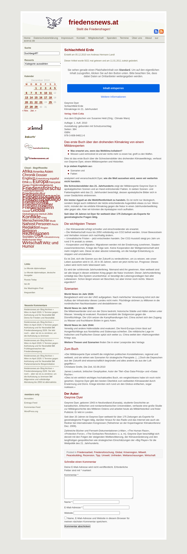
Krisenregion (130, 452)
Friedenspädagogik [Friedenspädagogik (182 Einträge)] (45, 199)
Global (118, 452)
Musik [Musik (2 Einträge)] (53, 221)
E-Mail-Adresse (73, 511)
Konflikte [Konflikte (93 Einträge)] (31, 216)
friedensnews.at (93, 22)
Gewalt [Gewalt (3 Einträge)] (26, 211)
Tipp (98, 455)
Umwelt (106, 455)
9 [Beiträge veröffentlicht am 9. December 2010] (41, 93)
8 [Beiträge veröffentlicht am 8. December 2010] (36, 93)
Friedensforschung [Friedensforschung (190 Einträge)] (44, 188)
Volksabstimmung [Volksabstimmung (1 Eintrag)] (51, 237)
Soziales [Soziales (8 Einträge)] (28, 236)
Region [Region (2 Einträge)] (44, 228)
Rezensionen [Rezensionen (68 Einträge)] (35, 233)
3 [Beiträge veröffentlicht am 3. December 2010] (45, 88)
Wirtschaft (150, 455)
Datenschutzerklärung (46, 38)
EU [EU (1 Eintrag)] (30, 182)
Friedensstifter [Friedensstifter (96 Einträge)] (37, 204)
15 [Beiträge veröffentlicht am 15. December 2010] (36, 97)
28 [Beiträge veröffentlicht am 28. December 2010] (31, 107)
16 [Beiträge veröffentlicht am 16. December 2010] (40, 97)
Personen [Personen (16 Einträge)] (43, 224)
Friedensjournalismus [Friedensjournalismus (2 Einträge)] (33, 190)
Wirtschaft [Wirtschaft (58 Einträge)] (32, 242)
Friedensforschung (104, 452)
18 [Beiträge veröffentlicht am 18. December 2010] (50, 97)
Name (68, 506)
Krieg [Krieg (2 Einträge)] (44, 217)
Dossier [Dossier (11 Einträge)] (41, 175)
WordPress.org (31, 411)
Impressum (67, 38)
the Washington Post (33, 288)
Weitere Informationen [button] (113, 96)
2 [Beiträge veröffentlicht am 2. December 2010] (41, 88)
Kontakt (81, 38)
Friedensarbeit (85, 452)
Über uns (137, 38)
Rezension (88, 455)
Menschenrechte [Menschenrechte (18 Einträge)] (35, 220)
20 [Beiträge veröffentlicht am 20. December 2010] (26, 102)
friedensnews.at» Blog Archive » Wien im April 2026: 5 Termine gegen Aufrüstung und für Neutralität (41, 312)
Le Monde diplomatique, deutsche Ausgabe (40, 273)
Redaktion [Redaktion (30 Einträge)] (31, 227)
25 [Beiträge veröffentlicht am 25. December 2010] (50, 102)
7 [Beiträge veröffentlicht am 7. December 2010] (31, 93)
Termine (124, 38)
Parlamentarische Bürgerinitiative (39, 364)
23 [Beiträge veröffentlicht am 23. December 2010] (40, 102)
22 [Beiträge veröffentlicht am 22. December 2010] (36, 102)
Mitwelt (142, 452)
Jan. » (33, 110)
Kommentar (71, 475)
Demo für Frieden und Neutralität (39, 318)
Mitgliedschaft (96, 38)
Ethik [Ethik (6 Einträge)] (25, 182)
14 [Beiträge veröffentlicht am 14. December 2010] (31, 97)
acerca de (29, 40)
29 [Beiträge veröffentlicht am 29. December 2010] (36, 107)
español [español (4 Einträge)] (54, 178)
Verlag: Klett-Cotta (74, 113)
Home (27, 38)
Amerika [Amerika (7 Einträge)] (38, 171)
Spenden (112, 38)
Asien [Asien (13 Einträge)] (49, 171)
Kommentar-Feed (32, 407)
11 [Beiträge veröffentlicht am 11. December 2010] (50, 93)
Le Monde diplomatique (35, 268)
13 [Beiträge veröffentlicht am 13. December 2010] (26, 97)
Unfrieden (116, 455)
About (148, 38)
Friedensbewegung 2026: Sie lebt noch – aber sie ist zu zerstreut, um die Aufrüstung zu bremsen (40, 333)
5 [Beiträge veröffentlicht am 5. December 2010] (55, 88)
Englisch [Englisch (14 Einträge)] (28, 178)
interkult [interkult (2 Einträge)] (43, 214)
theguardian (29, 292)
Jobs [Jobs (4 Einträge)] (50, 213)
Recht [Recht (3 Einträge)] (55, 224)
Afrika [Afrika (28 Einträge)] (27, 171)
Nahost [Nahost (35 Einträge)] (28, 223)
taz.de (27, 284)
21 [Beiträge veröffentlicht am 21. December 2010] (31, 102)
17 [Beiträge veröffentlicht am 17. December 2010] (45, 97)
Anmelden (29, 398)
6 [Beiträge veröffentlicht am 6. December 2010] (26, 93)
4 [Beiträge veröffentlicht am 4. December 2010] (50, 88)
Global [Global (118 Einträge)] (37, 210)
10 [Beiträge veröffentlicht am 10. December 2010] (45, 93)
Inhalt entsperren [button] (113, 88)
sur (156, 38)
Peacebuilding (74, 455)
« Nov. (25, 110)
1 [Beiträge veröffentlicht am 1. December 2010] (36, 88)
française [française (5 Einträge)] (54, 182)
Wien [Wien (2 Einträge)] (39, 239)
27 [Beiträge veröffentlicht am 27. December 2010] (26, 107)
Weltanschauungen (133, 455)
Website (68, 517)
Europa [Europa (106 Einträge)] (41, 181)
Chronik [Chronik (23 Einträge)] (28, 175)
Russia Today (30, 280)
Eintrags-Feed (30, 403)
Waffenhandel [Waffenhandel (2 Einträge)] (29, 239)
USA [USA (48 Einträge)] (39, 236)
